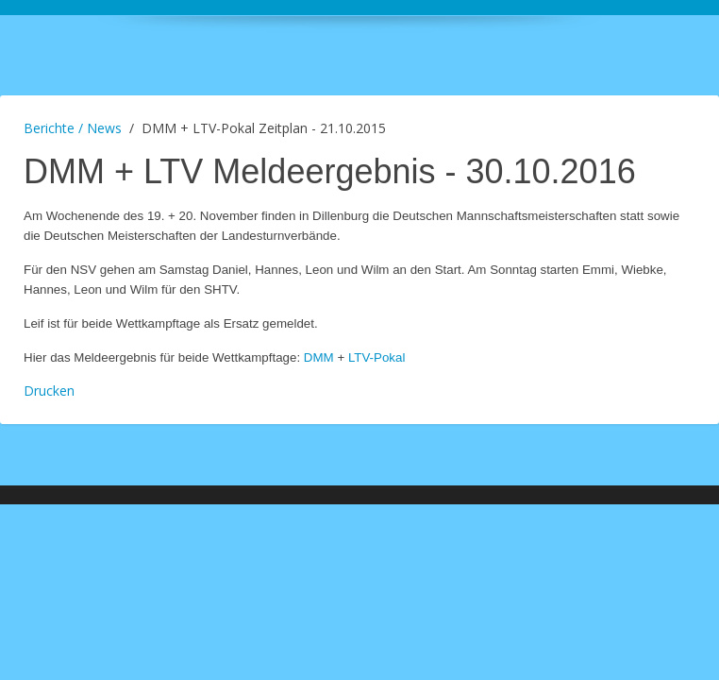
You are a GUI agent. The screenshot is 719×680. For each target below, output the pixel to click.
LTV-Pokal (377, 357)
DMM (321, 357)
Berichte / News (73, 128)
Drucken (49, 391)
